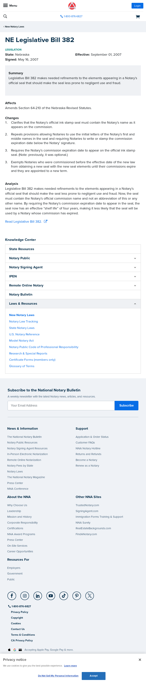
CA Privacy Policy (22, 640)
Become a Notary (86, 460)
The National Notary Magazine (26, 477)
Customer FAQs (85, 442)
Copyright (17, 617)
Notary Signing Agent (26, 267)
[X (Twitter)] (89, 594)
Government (14, 573)
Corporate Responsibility (22, 522)
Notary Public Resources (22, 442)
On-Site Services (17, 545)
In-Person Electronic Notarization (27, 454)
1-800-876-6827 (21, 606)
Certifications (15, 528)
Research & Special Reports (28, 353)
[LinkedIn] (38, 594)
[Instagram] (25, 594)
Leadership (14, 511)
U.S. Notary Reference (24, 334)
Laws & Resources (23, 303)
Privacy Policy (19, 612)
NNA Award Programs (21, 534)
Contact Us (18, 629)
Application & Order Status (92, 437)
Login (137, 5)
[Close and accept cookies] (140, 660)
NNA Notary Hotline (88, 448)
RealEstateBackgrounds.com (93, 528)
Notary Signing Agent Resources (27, 448)
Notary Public (19, 258)
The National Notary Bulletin (24, 437)
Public (11, 579)
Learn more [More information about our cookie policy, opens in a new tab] (70, 665)
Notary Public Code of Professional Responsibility (43, 347)
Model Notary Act (21, 341)
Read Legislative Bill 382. (23, 221)
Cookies (16, 623)
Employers (13, 568)
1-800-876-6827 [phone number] (73, 16)
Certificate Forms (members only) (32, 360)
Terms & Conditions (23, 634)
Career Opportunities (20, 551)
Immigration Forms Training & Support (99, 516)
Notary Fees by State (20, 465)
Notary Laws (15, 471)
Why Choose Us (17, 505)
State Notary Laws (22, 328)
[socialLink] (12, 598)
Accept (94, 675)
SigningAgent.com (87, 511)
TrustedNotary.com (87, 505)
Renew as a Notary (87, 465)
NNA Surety (83, 522)
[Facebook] (12, 594)
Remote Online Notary (26, 285)
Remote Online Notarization (24, 460)
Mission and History (19, 516)
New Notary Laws (14, 26)
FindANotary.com (86, 534)
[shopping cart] (121, 16)
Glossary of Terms (21, 366)
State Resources (21, 249)
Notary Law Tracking (23, 321)
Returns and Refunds (88, 454)
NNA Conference (17, 488)
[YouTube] (50, 594)
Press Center (15, 483)
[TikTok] (64, 594)
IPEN (13, 276)
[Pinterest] (76, 594)
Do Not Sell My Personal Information (58, 675)
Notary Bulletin (20, 294)
